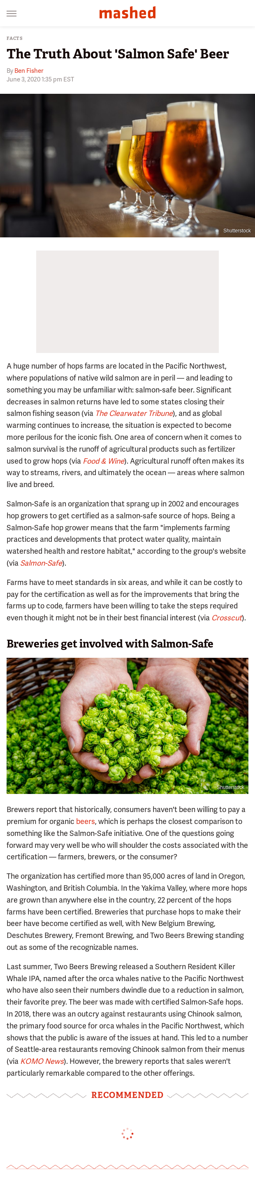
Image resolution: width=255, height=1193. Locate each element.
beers (85, 821)
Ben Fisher (28, 71)
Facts (15, 38)
